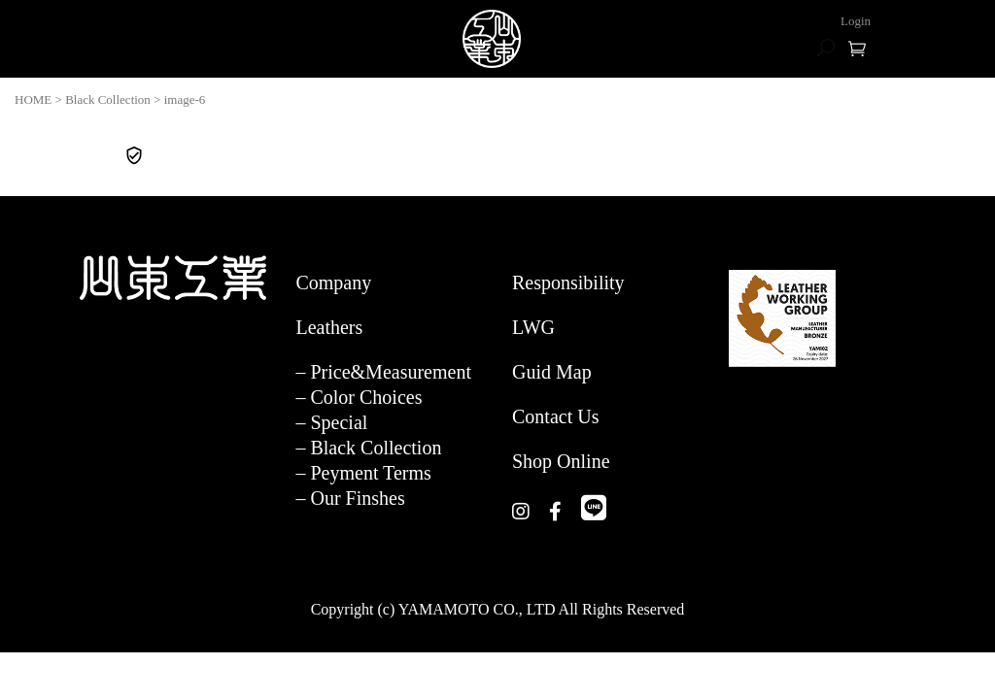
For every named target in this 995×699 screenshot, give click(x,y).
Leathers (328, 327)
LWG (533, 327)
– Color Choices (358, 397)
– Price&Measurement (383, 372)
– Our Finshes (349, 498)
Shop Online (561, 461)
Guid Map (552, 372)
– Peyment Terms (362, 472)
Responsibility (568, 282)
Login (856, 21)
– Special (331, 422)
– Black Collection (368, 447)
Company (333, 282)
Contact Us (555, 416)
